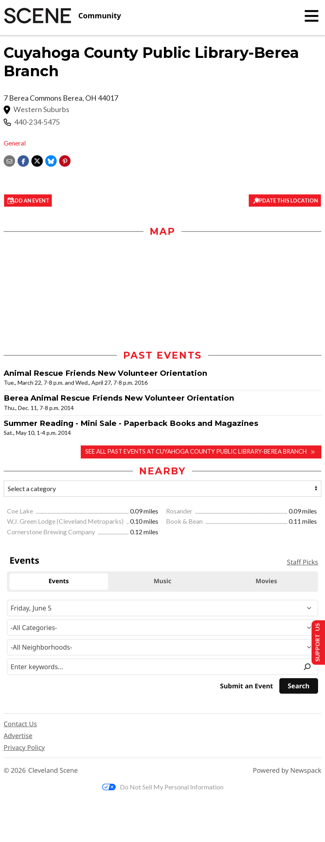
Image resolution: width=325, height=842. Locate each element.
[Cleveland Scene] (62, 16)
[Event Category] (162, 629)
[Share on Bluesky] (51, 160)
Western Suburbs (41, 109)
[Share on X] (37, 160)
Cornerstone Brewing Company (51, 533)
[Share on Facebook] (23, 160)
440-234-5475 (37, 122)
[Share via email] (9, 160)
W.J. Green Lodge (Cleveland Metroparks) (66, 523)
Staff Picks (302, 563)
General (15, 143)
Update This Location (284, 201)
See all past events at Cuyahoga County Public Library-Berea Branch (187, 453)
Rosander (180, 512)
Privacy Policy (24, 749)
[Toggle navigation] (311, 16)
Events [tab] (59, 583)
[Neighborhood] (162, 649)
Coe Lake (20, 512)
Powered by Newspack (287, 772)
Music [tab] (163, 583)
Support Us (315, 642)
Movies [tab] (266, 583)
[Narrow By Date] (162, 610)
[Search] (298, 687)
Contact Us (20, 725)
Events (24, 562)
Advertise (18, 737)
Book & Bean (185, 523)
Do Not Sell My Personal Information (162, 788)
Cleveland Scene (53, 772)
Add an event (39, 201)
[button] (65, 160)
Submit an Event (246, 687)
